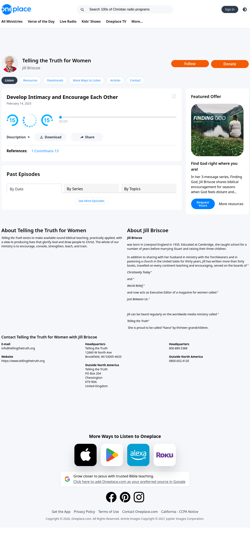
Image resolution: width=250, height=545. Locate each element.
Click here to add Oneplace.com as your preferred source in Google (129, 481)
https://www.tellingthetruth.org (23, 361)
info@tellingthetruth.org (18, 348)
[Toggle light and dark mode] (245, 9)
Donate (229, 64)
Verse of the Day (41, 21)
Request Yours (203, 203)
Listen (9, 80)
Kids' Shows (91, 21)
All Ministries (12, 21)
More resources (231, 204)
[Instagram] (139, 497)
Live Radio (68, 21)
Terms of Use (108, 511)
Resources (30, 80)
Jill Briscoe (31, 67)
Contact (135, 80)
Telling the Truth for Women (56, 60)
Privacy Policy (84, 511)
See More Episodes (92, 201)
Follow (190, 63)
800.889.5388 (178, 348)
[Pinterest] (125, 497)
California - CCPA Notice (179, 511)
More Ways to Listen (87, 80)
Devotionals (55, 80)
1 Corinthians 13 (45, 150)
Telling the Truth (137, 321)
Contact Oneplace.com (140, 511)
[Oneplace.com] (16, 9)
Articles (115, 80)
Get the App (61, 511)
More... (137, 21)
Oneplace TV (116, 21)
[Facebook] (111, 497)
